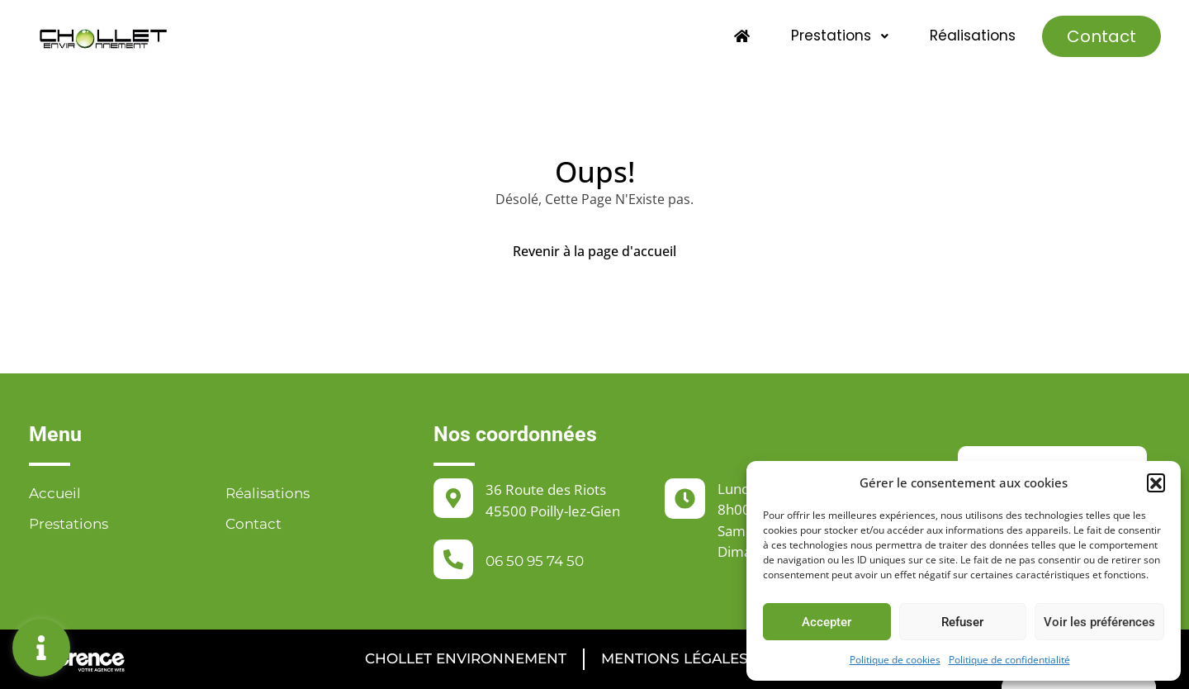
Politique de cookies (895, 660)
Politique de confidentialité (1009, 660)
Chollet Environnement (465, 658)
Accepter (826, 622)
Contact (1101, 36)
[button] (1156, 482)
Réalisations (973, 35)
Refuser (962, 622)
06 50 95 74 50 (535, 561)
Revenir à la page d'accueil (594, 251)
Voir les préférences (1099, 622)
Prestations (840, 35)
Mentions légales (674, 658)
